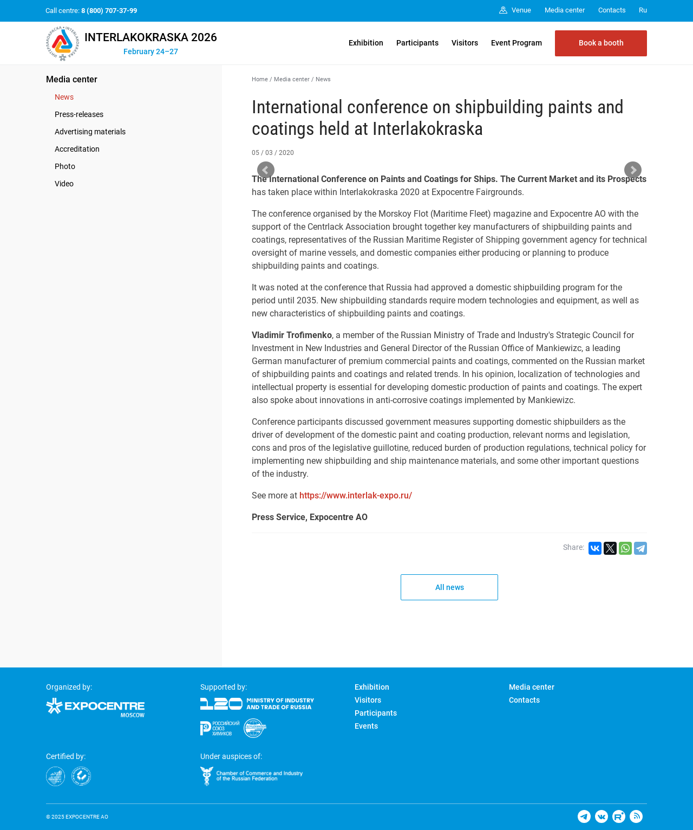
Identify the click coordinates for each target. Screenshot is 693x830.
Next (633, 170)
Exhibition (366, 42)
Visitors (465, 42)
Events (366, 726)
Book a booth (601, 42)
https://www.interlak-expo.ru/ (355, 495)
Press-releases (79, 114)
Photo (65, 166)
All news (449, 587)
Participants (417, 42)
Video (64, 183)
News (64, 97)
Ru (643, 10)
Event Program (516, 42)
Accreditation (77, 149)
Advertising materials (90, 131)
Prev (265, 170)
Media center (71, 79)
